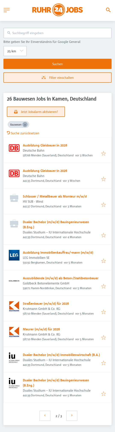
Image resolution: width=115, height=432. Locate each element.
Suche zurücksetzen (23, 133)
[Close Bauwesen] (25, 124)
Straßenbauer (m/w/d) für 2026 (46, 303)
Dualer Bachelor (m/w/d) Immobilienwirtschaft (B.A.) (61, 355)
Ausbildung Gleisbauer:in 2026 (45, 145)
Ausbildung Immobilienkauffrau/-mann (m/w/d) (58, 252)
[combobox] (57, 33)
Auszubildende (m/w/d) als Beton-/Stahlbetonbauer (61, 278)
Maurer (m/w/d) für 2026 (41, 329)
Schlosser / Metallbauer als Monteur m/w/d (55, 196)
